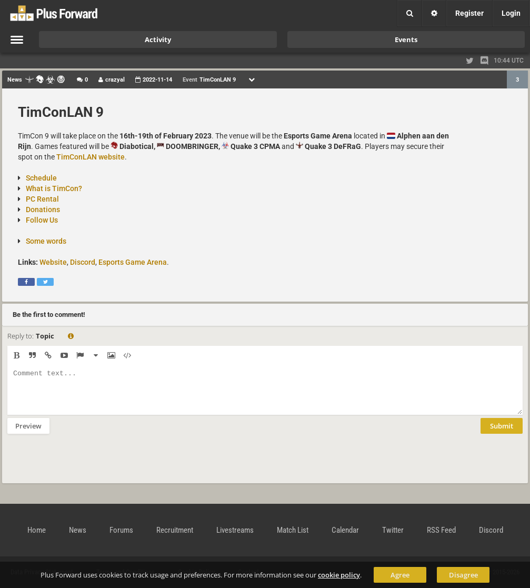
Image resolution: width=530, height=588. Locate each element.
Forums (121, 530)
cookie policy (339, 575)
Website (53, 262)
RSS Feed (441, 530)
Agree (400, 575)
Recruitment (174, 530)
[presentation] (87, 465)
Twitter (393, 530)
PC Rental (42, 199)
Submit (501, 433)
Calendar (345, 530)
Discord (82, 262)
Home (36, 530)
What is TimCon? (54, 188)
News (77, 530)
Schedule (41, 178)
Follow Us (42, 220)
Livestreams (235, 530)
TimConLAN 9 (61, 112)
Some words (46, 241)
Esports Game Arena (132, 262)
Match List (292, 530)
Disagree (463, 575)
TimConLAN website (90, 157)
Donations (43, 209)
